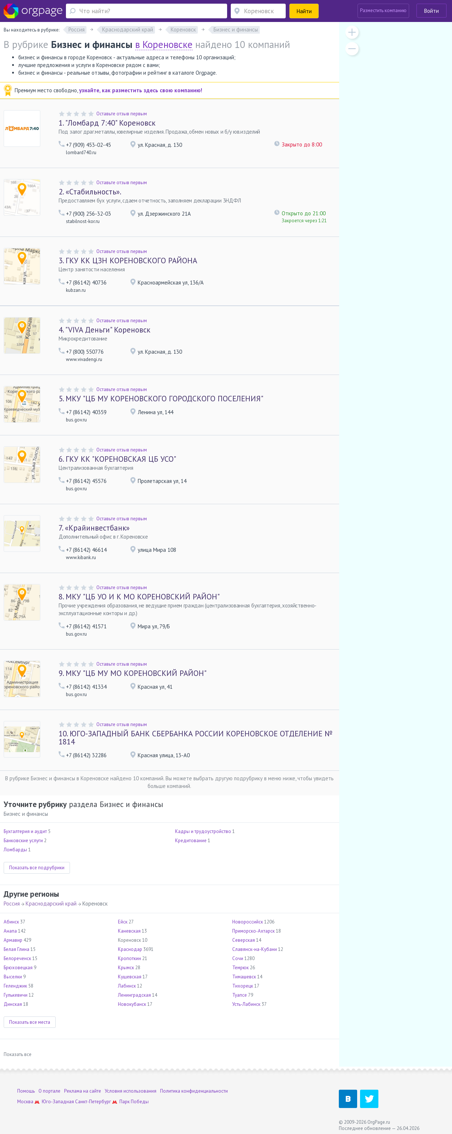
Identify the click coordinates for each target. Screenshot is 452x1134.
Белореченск (17, 958)
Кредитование (191, 840)
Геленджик (15, 986)
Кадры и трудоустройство (203, 831)
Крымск (126, 967)
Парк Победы (134, 1101)
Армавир (13, 940)
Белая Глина (16, 949)
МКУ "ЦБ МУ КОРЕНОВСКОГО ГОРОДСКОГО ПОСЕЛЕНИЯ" (161, 399)
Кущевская (129, 977)
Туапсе (239, 995)
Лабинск (127, 986)
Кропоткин (129, 958)
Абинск (11, 922)
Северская (243, 940)
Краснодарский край (51, 903)
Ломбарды (15, 850)
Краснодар (130, 949)
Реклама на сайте (82, 1091)
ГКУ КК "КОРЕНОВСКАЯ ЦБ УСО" (117, 459)
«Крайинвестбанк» (94, 528)
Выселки (13, 977)
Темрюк (240, 967)
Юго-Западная (58, 1101)
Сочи (237, 958)
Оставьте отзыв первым (121, 114)
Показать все (18, 1054)
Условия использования (130, 1091)
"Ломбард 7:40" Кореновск (107, 123)
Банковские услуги (23, 840)
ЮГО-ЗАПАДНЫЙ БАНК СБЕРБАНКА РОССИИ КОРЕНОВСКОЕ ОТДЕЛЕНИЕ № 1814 (195, 738)
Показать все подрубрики (36, 868)
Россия (12, 903)
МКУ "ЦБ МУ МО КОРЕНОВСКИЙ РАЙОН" (133, 673)
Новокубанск (132, 1004)
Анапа (10, 931)
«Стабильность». (90, 192)
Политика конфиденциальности (194, 1091)
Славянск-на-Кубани (254, 949)
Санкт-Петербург (93, 1101)
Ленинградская (134, 995)
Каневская (129, 931)
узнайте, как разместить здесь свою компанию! (140, 90)
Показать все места (29, 1022)
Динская (13, 1004)
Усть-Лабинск (246, 1004)
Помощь (26, 1091)
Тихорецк (242, 986)
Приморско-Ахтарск (253, 931)
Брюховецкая (18, 967)
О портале (49, 1091)
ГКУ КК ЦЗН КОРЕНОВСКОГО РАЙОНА (128, 260)
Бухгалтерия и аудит (25, 831)
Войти (431, 10)
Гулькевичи (15, 995)
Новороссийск (247, 922)
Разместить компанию (383, 10)
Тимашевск (244, 977)
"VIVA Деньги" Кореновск (104, 330)
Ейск (122, 922)
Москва (25, 1101)
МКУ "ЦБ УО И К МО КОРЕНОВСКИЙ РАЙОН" (139, 597)
